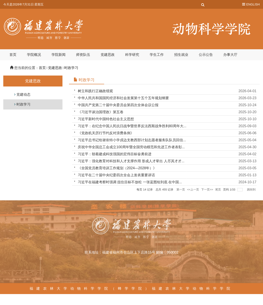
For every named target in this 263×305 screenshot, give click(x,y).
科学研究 (132, 54)
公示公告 (206, 54)
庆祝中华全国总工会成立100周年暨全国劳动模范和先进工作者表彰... (131, 147)
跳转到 (251, 189)
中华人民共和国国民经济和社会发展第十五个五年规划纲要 (123, 98)
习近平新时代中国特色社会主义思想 (106, 119)
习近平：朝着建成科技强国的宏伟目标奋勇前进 (114, 154)
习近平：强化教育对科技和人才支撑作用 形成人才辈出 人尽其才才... (131, 161)
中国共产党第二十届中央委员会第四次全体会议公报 (118, 105)
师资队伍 (83, 54)
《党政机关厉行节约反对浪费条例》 (106, 133)
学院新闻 (59, 54)
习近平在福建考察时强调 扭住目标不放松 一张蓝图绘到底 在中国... (130, 182)
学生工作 (157, 54)
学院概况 (34, 54)
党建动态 (23, 94)
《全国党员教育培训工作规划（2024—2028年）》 (117, 168)
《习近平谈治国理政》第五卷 (100, 112)
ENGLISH (253, 4)
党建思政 (108, 54)
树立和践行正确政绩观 (95, 91)
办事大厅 (230, 54)
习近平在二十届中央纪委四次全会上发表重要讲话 (116, 175)
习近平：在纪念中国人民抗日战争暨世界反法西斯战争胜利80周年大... (132, 126)
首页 (12, 54)
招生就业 (181, 54)
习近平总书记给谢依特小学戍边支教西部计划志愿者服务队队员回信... (132, 140)
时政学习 (71, 68)
